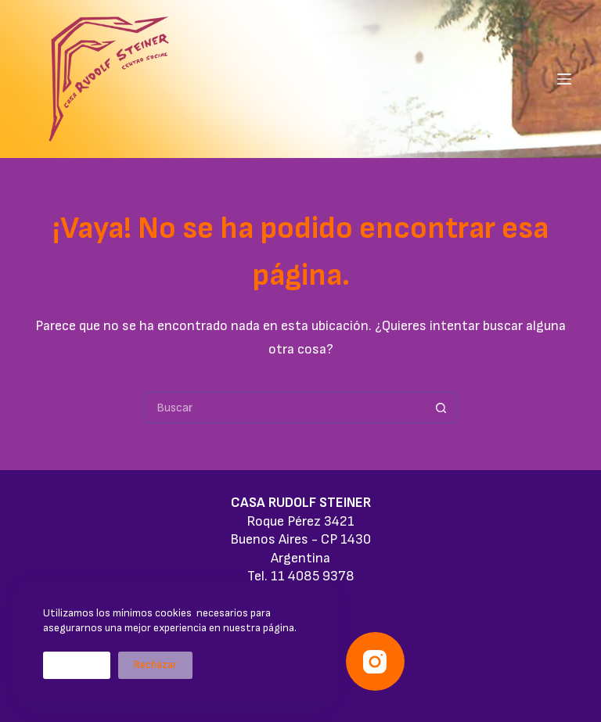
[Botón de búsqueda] (441, 407)
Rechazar (155, 665)
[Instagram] (375, 661)
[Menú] (564, 79)
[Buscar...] (285, 407)
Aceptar (77, 665)
